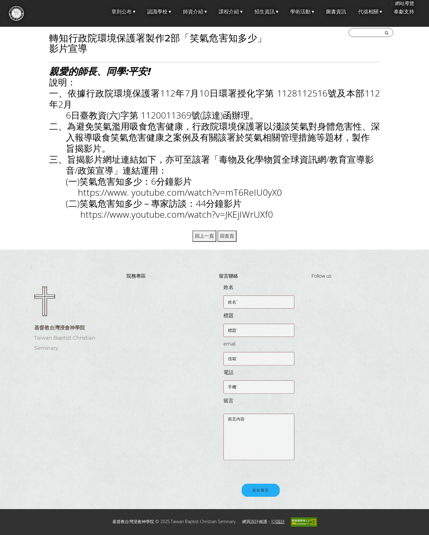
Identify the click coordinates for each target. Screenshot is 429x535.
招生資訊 (266, 12)
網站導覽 (404, 3)
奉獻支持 (404, 12)
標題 (228, 318)
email (229, 346)
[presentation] (268, 470)
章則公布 (123, 12)
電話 (228, 375)
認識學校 (159, 12)
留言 (228, 403)
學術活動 (302, 12)
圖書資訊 (336, 12)
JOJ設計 (278, 521)
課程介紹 (231, 12)
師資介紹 (195, 12)
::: (31, 266)
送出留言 (260, 494)
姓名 (228, 290)
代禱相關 (370, 12)
